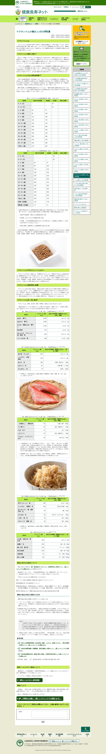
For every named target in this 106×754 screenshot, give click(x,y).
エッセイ (75, 19)
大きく (88, 7)
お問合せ (66, 7)
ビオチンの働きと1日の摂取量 (81, 149)
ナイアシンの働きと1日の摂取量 (81, 130)
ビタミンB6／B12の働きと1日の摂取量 (81, 136)
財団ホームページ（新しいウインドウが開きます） (65, 741)
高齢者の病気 (31, 18)
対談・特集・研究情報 (65, 18)
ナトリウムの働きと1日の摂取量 (81, 160)
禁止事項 (42, 735)
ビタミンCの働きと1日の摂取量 (81, 155)
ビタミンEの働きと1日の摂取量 (81, 110)
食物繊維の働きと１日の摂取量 (81, 94)
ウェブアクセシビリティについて (74, 735)
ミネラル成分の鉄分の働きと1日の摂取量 (81, 184)
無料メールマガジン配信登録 (29, 680)
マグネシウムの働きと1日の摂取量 (81, 175)
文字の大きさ (75, 7)
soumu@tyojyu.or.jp (55, 745)
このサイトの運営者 (85, 18)
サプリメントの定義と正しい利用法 (81, 211)
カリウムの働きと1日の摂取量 (81, 165)
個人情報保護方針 (59, 735)
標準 (83, 7)
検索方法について (82, 11)
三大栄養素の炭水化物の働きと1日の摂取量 (81, 89)
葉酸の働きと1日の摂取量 (81, 140)
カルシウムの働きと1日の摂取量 (81, 170)
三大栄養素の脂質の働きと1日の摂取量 (81, 79)
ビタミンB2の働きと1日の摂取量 (81, 125)
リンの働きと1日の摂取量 (81, 180)
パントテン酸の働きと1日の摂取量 (81, 144)
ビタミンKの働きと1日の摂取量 (81, 115)
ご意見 (20, 711)
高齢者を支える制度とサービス (42, 18)
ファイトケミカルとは (80, 204)
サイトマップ (57, 7)
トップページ (17, 18)
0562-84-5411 (31, 745)
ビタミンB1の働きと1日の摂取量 (81, 120)
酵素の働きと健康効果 (80, 207)
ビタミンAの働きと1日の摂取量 (81, 99)
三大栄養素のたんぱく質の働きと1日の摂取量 (81, 74)
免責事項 (50, 735)
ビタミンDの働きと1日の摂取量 (81, 105)
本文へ (18, 7)
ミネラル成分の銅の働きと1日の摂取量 (81, 194)
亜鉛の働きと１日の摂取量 (81, 189)
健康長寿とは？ (23, 18)
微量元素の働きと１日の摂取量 (81, 199)
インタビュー (54, 19)
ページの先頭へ (85, 730)
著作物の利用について (22, 735)
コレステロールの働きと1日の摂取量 (81, 84)
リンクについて (33, 735)
